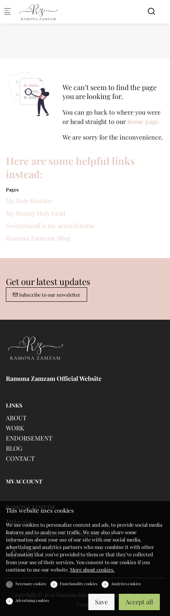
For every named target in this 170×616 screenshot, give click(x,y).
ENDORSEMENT (29, 438)
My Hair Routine (29, 200)
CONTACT (20, 458)
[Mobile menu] (7, 11)
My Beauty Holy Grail (36, 213)
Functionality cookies (78, 583)
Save (101, 602)
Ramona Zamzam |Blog (38, 238)
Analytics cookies (126, 583)
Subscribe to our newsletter (47, 294)
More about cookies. (92, 569)
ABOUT (16, 418)
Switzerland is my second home (50, 225)
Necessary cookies (30, 583)
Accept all (139, 602)
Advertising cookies (32, 600)
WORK (15, 428)
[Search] (151, 11)
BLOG (14, 448)
